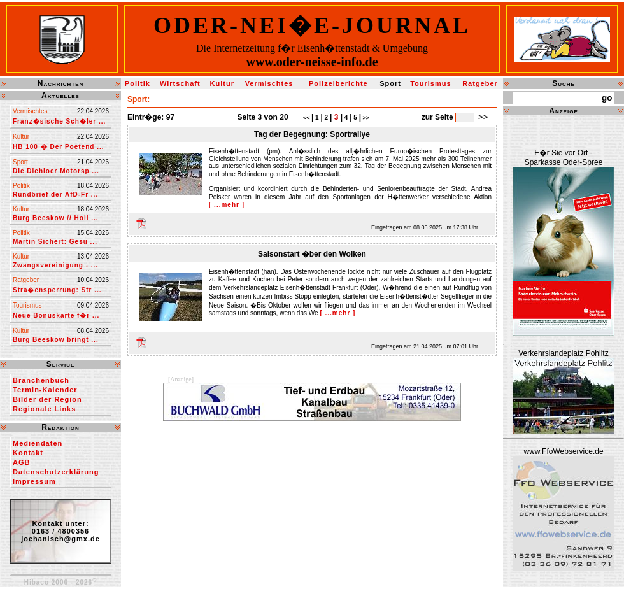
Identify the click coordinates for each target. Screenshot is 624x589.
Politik (137, 83)
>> (365, 118)
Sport (390, 83)
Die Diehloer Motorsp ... (56, 170)
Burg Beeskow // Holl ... (56, 218)
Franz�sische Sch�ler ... (59, 121)
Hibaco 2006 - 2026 (60, 582)
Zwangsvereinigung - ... (55, 265)
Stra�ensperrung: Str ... (57, 290)
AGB (21, 462)
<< (307, 118)
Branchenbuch (41, 380)
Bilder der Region (47, 399)
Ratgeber (480, 83)
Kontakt (28, 453)
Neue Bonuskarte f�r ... (56, 315)
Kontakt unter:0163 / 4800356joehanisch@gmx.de (60, 531)
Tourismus (430, 83)
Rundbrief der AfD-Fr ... (55, 194)
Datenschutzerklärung (56, 472)
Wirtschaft (180, 83)
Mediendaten (37, 443)
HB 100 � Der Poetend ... (58, 146)
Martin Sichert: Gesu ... (55, 241)
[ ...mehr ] (227, 204)
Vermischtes (269, 83)
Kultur (222, 83)
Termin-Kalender (45, 390)
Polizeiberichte (338, 83)
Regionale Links (44, 409)
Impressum (34, 481)
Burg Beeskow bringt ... (56, 339)
